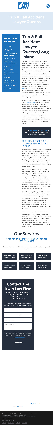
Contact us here (43, 130)
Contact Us (26, 386)
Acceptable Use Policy (19, 337)
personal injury (31, 102)
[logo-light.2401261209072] (26, 355)
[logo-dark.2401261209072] (23, 1)
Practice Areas (26, 379)
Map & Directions (17, 405)
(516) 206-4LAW (34, 130)
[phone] (48, 6)
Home (26, 376)
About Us (26, 383)
